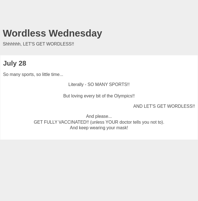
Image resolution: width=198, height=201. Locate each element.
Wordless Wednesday (52, 33)
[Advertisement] (99, 15)
